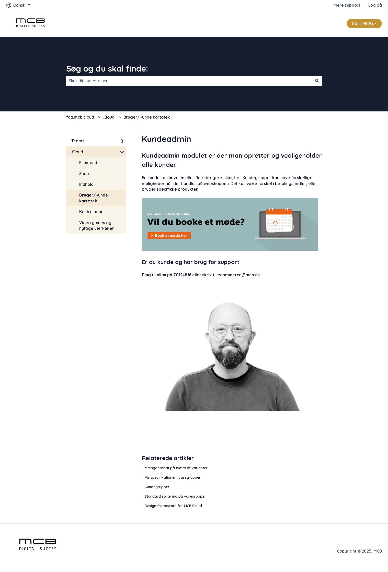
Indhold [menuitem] (86, 184)
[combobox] (189, 81)
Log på (375, 5)
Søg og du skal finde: (107, 68)
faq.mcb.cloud (80, 117)
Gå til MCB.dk (364, 23)
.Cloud (109, 117)
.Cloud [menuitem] (77, 151)
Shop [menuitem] (84, 173)
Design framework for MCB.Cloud (173, 506)
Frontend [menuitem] (88, 162)
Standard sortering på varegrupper (175, 496)
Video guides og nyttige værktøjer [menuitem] (96, 225)
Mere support (347, 5)
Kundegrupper (157, 487)
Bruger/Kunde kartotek (146, 117)
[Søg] (317, 81)
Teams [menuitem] (77, 140)
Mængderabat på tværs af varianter (176, 468)
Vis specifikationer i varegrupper (173, 477)
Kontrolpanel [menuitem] (92, 211)
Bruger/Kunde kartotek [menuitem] (93, 197)
